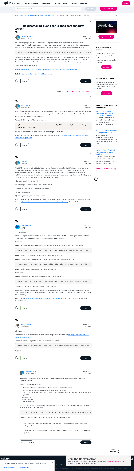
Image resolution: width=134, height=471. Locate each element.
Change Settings (24, 467)
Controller (25, 74)
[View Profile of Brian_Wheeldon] (26, 325)
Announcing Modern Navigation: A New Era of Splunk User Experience (105, 113)
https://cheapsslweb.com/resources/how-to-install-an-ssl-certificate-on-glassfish (53, 299)
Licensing (34, 74)
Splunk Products (32, 15)
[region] (27, 465)
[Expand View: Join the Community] (39, 3)
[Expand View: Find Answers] (52, 3)
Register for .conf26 (106, 37)
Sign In (126, 3)
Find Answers (19, 15)
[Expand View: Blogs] (68, 3)
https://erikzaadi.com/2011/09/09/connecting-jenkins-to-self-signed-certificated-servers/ (46, 69)
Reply (86, 81)
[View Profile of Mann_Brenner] (26, 226)
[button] (90, 21)
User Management (45, 74)
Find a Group (106, 93)
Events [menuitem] (57, 3)
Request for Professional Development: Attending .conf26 (105, 152)
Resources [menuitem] (83, 3)
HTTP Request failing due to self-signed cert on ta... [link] (72, 15)
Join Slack (106, 67)
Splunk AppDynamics (47, 15)
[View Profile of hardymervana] (26, 105)
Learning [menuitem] (74, 3)
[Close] (52, 462)
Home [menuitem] (19, 3)
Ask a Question (108, 8)
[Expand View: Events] (60, 3)
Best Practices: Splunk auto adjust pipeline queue (106, 131)
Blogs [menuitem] (65, 3)
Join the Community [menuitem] (32, 3)
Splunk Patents (61, 465)
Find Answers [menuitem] (46, 3)
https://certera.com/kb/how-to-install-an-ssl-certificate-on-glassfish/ (44, 202)
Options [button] (114, 15)
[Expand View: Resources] (88, 3)
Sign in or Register (113, 461)
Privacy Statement (9, 467)
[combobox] (55, 8)
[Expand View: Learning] (77, 3)
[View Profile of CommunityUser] (26, 36)
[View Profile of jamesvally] (24, 162)
